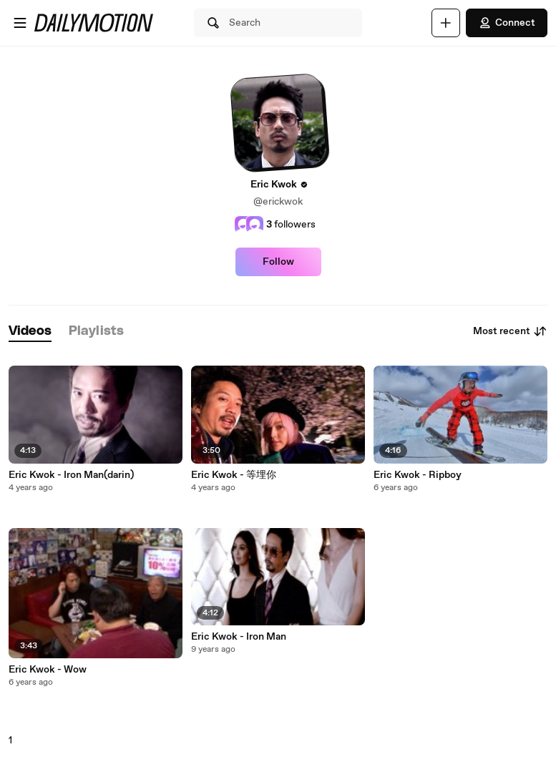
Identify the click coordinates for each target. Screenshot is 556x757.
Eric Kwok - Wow (48, 669)
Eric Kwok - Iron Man (238, 637)
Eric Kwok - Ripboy (418, 475)
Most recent (510, 331)
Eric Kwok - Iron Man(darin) (71, 475)
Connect (506, 23)
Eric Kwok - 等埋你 (233, 475)
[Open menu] (20, 23)
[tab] (30, 332)
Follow (278, 261)
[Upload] (445, 23)
